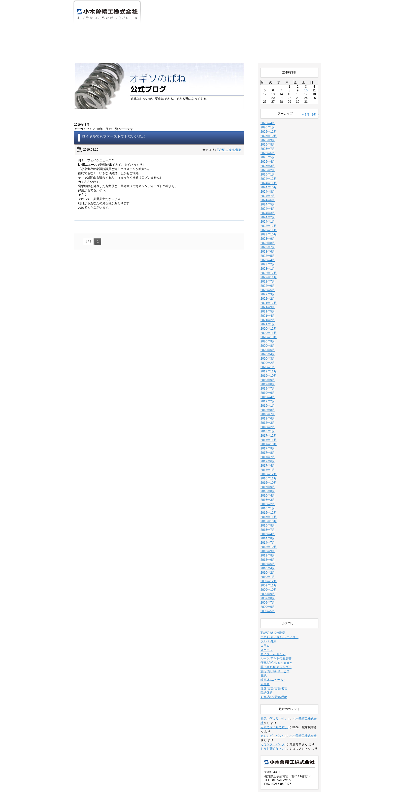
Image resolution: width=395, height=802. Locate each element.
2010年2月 (267, 542)
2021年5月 (267, 281)
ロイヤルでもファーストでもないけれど (113, 105)
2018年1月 (267, 400)
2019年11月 (268, 340)
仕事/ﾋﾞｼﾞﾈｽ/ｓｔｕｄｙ (276, 632)
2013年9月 (267, 520)
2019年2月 (267, 370)
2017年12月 (268, 405)
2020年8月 (267, 315)
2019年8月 (267, 353)
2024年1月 (267, 191)
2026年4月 (267, 92)
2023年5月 (267, 225)
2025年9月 (267, 109)
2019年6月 (267, 362)
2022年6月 (267, 255)
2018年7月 (267, 383)
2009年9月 (267, 563)
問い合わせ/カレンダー (275, 636)
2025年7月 (267, 118)
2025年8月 (267, 114)
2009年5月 (267, 580)
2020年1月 (267, 336)
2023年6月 (267, 221)
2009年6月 (267, 576)
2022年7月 (267, 251)
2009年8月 (267, 567)
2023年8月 (267, 212)
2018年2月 (267, 396)
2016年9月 (267, 456)
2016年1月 (267, 477)
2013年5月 (267, 533)
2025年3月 (267, 135)
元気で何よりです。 (274, 688)
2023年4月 (267, 229)
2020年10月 (268, 306)
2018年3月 (267, 392)
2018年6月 (267, 388)
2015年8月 (267, 495)
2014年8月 (267, 507)
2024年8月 (267, 161)
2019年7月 (267, 358)
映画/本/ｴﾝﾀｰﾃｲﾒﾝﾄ (272, 649)
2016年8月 (267, 460)
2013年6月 (267, 529)
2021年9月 (267, 276)
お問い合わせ (302, 16)
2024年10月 (268, 156)
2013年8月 (267, 525)
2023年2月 (267, 233)
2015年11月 (268, 486)
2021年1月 (267, 293)
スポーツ (266, 619)
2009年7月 (267, 572)
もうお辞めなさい (272, 718)
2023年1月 (267, 238)
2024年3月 (267, 182)
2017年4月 (267, 435)
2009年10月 (268, 559)
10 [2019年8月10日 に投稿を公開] (306, 59)
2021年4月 (267, 285)
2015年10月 (268, 490)
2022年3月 (267, 263)
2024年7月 (267, 165)
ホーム (153, 16)
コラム (265, 615)
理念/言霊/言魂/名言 (273, 657)
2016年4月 (267, 465)
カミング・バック (272, 705)
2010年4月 (267, 537)
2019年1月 (267, 375)
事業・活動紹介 (222, 16)
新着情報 (195, 782)
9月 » (315, 84)
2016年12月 (268, 443)
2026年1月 (267, 96)
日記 (263, 645)
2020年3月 (267, 328)
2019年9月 (267, 349)
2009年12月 (268, 550)
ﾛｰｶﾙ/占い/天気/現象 (273, 666)
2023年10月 (268, 203)
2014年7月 (267, 512)
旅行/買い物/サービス (274, 640)
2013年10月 (268, 516)
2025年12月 (268, 101)
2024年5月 (267, 174)
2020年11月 (268, 302)
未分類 (265, 653)
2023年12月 (268, 195)
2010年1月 (267, 546)
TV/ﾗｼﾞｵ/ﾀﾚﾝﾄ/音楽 (229, 119)
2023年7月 (267, 216)
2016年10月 (268, 452)
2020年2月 (267, 332)
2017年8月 (267, 422)
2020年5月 (267, 319)
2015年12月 (268, 482)
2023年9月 (267, 208)
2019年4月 (267, 366)
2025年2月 (267, 139)
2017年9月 (267, 418)
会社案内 (182, 16)
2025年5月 (267, 126)
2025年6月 (267, 122)
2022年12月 (268, 242)
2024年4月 (267, 178)
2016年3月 (267, 469)
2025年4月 (267, 131)
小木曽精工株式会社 (303, 705)
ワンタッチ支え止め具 (263, 16)
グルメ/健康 (268, 610)
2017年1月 (267, 439)
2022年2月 (267, 268)
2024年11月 (268, 152)
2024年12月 (268, 148)
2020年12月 (268, 298)
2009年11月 (268, 554)
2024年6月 (267, 169)
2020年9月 (267, 310)
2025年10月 (268, 105)
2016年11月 (268, 447)
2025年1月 (267, 144)
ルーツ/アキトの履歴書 (275, 628)
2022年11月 (268, 246)
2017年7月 (267, 426)
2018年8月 (267, 379)
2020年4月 (267, 323)
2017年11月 (268, 409)
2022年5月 (267, 259)
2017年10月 (268, 413)
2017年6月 (267, 430)
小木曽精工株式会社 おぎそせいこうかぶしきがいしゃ (107, 12)
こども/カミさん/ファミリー (279, 606)
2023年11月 (268, 199)
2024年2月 (267, 186)
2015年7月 (267, 499)
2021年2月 (267, 289)
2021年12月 (268, 272)
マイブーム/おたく (272, 623)
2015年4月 (267, 503)
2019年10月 (268, 345)
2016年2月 (267, 473)
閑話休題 (266, 662)
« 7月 (306, 84)
